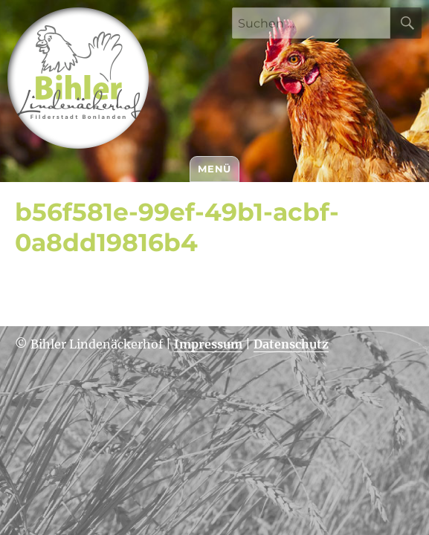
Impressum (208, 344)
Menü (214, 169)
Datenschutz (291, 344)
